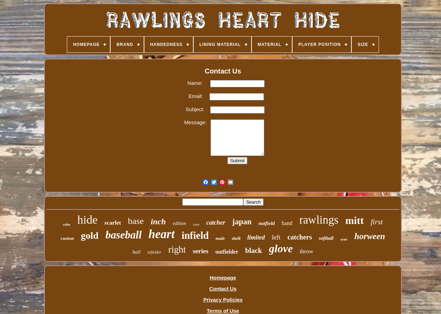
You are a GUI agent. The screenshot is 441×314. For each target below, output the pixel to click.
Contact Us (222, 289)
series (200, 251)
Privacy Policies (223, 300)
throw (307, 251)
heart (161, 234)
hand (287, 223)
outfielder (226, 252)
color (67, 224)
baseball (123, 235)
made (220, 238)
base (136, 221)
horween (370, 236)
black (253, 250)
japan (242, 221)
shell (236, 238)
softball (326, 238)
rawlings (319, 220)
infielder (154, 252)
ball (136, 252)
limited (256, 237)
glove (281, 248)
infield (195, 235)
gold (90, 235)
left (276, 237)
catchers (299, 237)
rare (196, 224)
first (377, 221)
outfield (266, 223)
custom (67, 238)
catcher (215, 222)
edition (179, 223)
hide (88, 219)
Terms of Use (223, 311)
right (177, 249)
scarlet (112, 222)
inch (158, 221)
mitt (354, 220)
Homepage (223, 278)
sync (344, 239)
